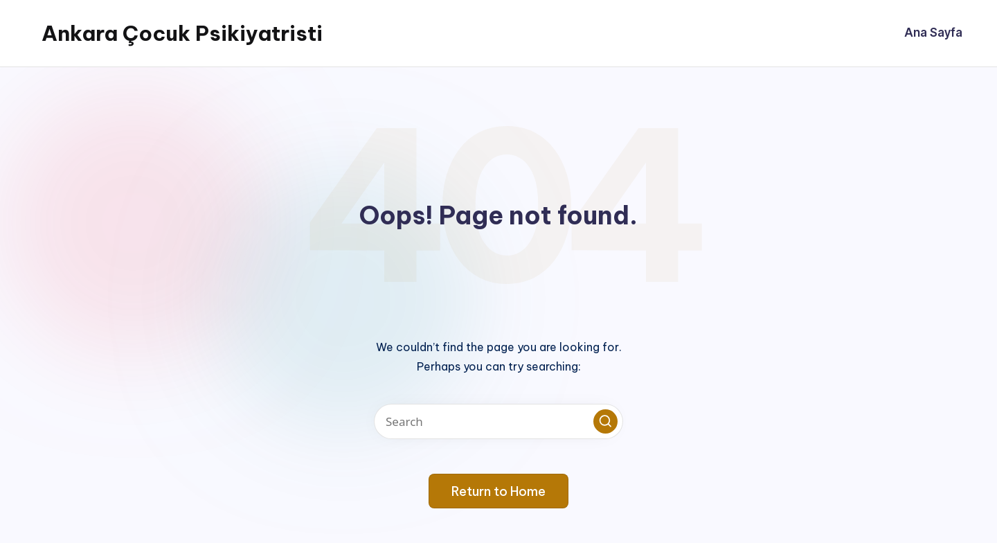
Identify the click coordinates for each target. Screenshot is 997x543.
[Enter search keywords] (498, 421)
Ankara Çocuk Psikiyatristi (182, 33)
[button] (605, 421)
